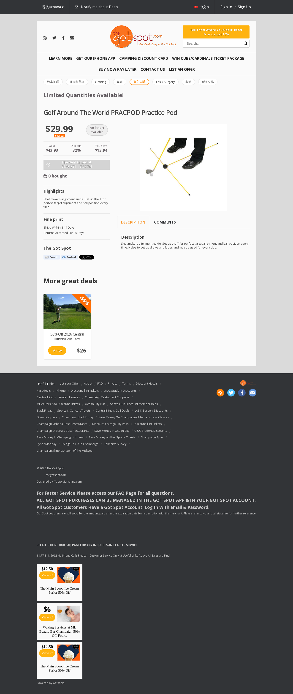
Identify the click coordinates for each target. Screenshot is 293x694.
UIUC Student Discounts (120, 391)
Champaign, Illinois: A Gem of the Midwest (65, 451)
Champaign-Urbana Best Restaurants (62, 424)
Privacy (112, 383)
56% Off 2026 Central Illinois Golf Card (67, 336)
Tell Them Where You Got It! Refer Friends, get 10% (216, 32)
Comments (165, 222)
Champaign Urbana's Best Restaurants (63, 431)
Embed (71, 257)
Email (53, 257)
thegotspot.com (56, 475)
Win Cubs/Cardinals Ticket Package (208, 58)
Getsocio (59, 683)
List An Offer (182, 69)
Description (133, 222)
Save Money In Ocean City (111, 431)
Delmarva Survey (114, 444)
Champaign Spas (152, 437)
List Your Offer (69, 383)
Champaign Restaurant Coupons (107, 397)
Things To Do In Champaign (79, 444)
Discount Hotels (147, 383)
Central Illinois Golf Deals (113, 411)
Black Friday (44, 411)
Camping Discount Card (143, 58)
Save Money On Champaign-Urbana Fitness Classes (133, 417)
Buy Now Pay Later (117, 69)
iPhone (61, 391)
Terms (126, 383)
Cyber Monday (46, 444)
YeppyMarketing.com (68, 482)
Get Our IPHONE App (95, 58)
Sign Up (244, 7)
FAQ (100, 383)
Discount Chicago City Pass (110, 424)
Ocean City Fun (95, 404)
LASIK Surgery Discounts (151, 411)
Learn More (60, 58)
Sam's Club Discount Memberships (134, 404)
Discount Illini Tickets (85, 391)
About (88, 383)
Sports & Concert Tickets (74, 411)
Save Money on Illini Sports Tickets (112, 437)
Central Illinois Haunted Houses (58, 397)
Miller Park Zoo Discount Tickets (58, 404)
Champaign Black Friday (77, 417)
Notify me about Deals (99, 7)
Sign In (226, 7)
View (57, 350)
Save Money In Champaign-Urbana (60, 437)
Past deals (44, 391)
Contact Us (153, 69)
